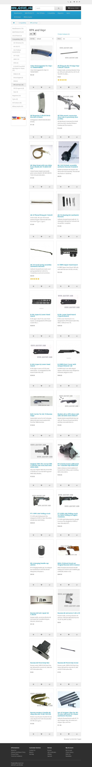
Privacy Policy (14, 754)
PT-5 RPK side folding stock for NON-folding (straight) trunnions (68, 515)
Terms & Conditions (16, 756)
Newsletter (69, 756)
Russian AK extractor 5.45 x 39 (69, 613)
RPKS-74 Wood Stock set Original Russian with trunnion (69, 564)
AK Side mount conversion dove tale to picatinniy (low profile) (68, 117)
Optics (68, 13)
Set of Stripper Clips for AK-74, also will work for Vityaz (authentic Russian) (68, 714)
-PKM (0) (15, 81)
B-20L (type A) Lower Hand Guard (40, 315)
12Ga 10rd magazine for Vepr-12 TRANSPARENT (41, 66)
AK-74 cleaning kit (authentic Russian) (68, 216)
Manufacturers (18, 13)
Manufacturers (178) (17, 28)
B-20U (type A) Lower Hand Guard (40, 365)
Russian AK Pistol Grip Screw (68, 663)
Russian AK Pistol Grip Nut (39, 663)
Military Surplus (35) (17, 106)
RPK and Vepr (34, 23)
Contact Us (32, 750)
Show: (59, 39)
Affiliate (50, 754)
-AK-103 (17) (16, 46)
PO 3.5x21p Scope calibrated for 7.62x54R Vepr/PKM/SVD (68, 464)
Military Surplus (28, 17)
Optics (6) (15, 99)
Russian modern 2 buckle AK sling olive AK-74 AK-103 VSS (40, 713)
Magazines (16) (16, 95)
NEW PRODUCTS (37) (18, 32)
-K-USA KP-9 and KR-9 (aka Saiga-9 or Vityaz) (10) (18, 68)
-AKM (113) (15, 59)
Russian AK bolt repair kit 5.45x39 (39, 614)
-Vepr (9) (15, 92)
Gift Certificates (52, 752)
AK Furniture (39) (16, 103)
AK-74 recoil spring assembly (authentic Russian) (40, 265)
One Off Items (40, 13)
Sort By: (32, 39)
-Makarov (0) (16, 74)
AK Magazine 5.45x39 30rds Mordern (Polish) (40, 116)
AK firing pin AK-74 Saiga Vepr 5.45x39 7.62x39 (68, 66)
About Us (13, 750)
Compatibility (51, 13)
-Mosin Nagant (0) (17, 77)
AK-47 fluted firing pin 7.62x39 (41, 215)
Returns (31, 752)
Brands (49, 750)
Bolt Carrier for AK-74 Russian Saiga (41, 415)
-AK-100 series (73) (17, 43)
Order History (69, 752)
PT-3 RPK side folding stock (40, 513)
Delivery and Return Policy (18, 752)
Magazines (61, 13)
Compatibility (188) (17, 39)
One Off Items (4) (17, 36)
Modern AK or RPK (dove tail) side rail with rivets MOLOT (68, 415)
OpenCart (20, 763)
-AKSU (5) (15, 63)
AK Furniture (17, 17)
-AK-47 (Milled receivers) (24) (16, 51)
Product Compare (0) (63, 34)
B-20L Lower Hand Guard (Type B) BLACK (67, 315)
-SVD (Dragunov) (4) (18, 88)
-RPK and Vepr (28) (17, 85)
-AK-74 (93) (15, 55)
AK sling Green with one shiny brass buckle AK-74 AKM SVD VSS (41, 166)
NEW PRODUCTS (29, 13)
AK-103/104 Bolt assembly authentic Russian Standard (68, 166)
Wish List (68, 754)
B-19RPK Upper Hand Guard (68, 265)
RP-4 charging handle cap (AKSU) (39, 564)
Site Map (31, 754)
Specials (50, 756)
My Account (69, 750)
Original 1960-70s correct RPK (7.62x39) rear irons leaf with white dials (41, 465)
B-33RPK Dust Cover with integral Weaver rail (67, 365)
